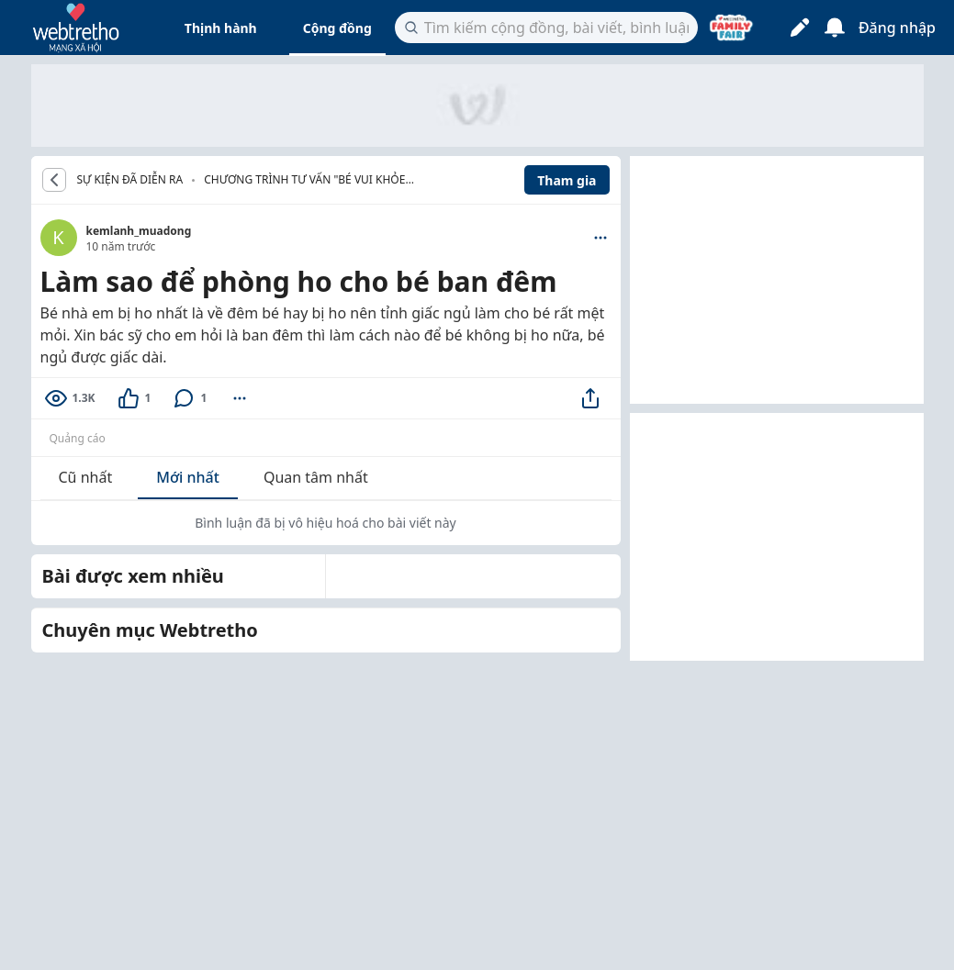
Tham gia (566, 180)
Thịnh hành (221, 28)
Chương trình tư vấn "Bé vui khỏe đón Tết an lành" (304, 181)
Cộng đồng (337, 28)
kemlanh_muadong (139, 231)
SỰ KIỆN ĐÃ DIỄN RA (130, 180)
